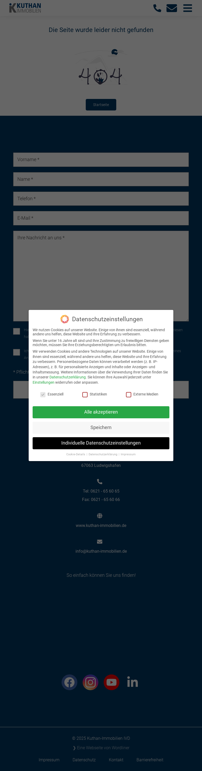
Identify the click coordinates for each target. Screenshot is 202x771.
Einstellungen (43, 380)
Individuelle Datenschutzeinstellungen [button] (101, 440)
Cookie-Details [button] (76, 452)
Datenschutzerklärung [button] (103, 452)
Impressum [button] (128, 452)
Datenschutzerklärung (67, 375)
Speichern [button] (101, 425)
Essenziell (51, 391)
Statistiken (94, 391)
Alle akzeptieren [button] (101, 409)
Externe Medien (142, 391)
